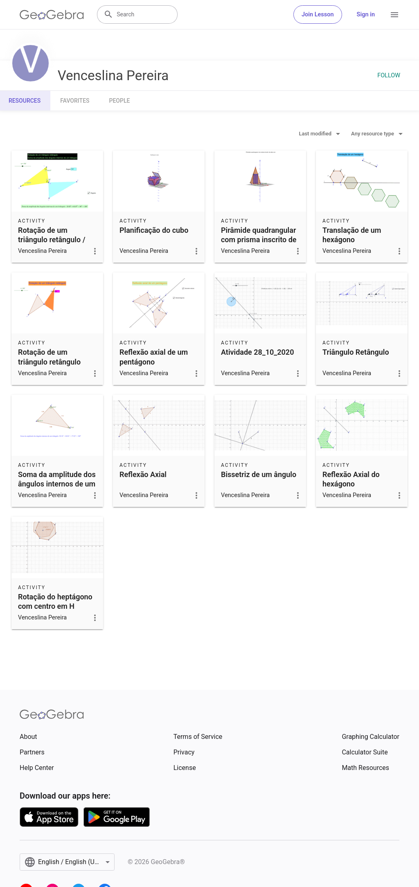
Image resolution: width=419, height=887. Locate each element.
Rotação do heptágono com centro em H (55, 601)
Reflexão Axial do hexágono (351, 479)
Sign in (366, 14)
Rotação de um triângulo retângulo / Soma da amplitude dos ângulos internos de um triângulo (57, 249)
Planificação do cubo (153, 230)
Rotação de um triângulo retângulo (49, 357)
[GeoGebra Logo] (52, 15)
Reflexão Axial (143, 474)
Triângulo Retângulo (355, 352)
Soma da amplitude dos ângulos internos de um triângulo (57, 484)
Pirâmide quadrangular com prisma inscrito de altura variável (259, 239)
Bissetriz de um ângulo (258, 474)
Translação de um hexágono (351, 235)
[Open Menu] (394, 15)
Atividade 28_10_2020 (257, 352)
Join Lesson (318, 14)
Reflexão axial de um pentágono (153, 357)
